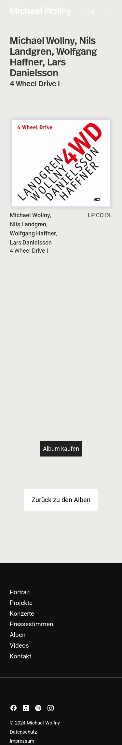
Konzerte (22, 613)
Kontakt (20, 656)
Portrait (20, 592)
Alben (18, 635)
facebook (19, 708)
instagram (56, 708)
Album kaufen (61, 448)
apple (31, 708)
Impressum (22, 741)
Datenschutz (23, 732)
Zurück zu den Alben (61, 500)
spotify (43, 708)
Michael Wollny (40, 11)
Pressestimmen (31, 624)
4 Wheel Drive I (29, 250)
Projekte (21, 603)
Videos (19, 645)
